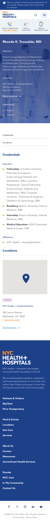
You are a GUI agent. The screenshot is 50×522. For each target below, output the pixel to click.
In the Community (13, 483)
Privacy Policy (18, 517)
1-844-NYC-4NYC (10, 30)
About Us (8, 446)
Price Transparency (13, 409)
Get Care (8, 430)
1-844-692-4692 (11, 320)
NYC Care (8, 478)
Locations (7, 143)
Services (7, 435)
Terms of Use (31, 517)
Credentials (8, 135)
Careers (7, 451)
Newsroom (9, 456)
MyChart (8, 404)
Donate (7, 472)
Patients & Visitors (13, 398)
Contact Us (9, 488)
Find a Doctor (11, 419)
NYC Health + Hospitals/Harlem (18, 306)
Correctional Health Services (19, 462)
